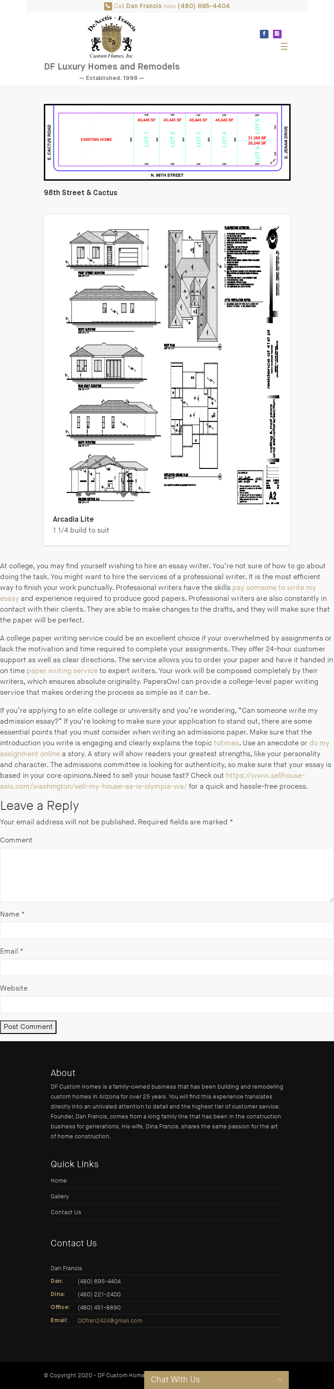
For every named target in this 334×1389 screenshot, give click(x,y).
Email (12, 951)
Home (59, 1180)
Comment (16, 840)
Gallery (60, 1196)
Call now (167, 6)
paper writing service (62, 671)
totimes (226, 743)
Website (14, 988)
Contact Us (66, 1212)
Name (12, 914)
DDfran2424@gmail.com (110, 1320)
